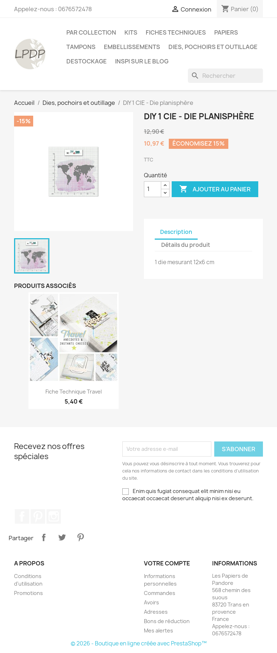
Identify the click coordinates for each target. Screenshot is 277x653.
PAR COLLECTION (91, 32)
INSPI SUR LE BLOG (141, 61)
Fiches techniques (176, 32)
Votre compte (167, 563)
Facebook (22, 516)
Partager (43, 537)
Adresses (156, 611)
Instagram (54, 516)
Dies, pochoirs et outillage (213, 47)
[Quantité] (152, 189)
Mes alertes (158, 630)
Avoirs (151, 602)
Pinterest (38, 516)
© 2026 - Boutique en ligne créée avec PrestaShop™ (139, 643)
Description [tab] (176, 232)
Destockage (86, 61)
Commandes (159, 593)
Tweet (62, 537)
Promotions (28, 593)
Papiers (226, 32)
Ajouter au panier (215, 189)
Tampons (81, 47)
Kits (130, 32)
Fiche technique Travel (73, 391)
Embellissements (132, 47)
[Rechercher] (225, 75)
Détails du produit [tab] (185, 245)
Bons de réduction (167, 621)
